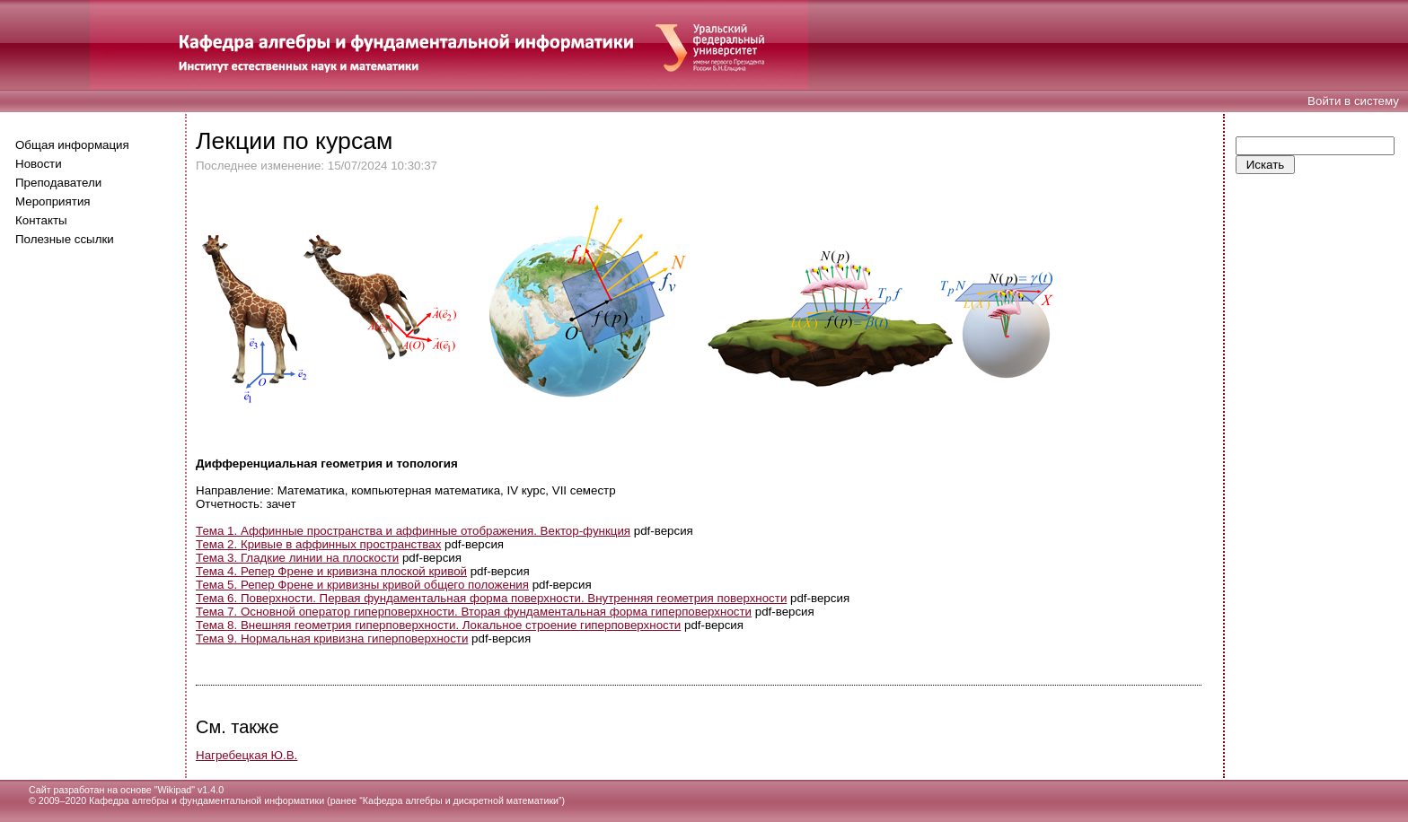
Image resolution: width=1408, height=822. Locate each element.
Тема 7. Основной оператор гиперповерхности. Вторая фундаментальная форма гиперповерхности (474, 611)
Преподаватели (58, 182)
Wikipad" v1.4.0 (190, 789)
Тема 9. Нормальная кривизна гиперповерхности (332, 638)
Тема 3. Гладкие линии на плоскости (297, 557)
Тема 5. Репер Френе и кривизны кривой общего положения (362, 584)
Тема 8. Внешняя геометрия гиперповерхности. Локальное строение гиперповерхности (438, 625)
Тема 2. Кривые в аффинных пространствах (318, 544)
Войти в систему (1353, 101)
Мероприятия (53, 201)
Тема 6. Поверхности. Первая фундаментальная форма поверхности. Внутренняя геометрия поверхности (491, 598)
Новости (38, 164)
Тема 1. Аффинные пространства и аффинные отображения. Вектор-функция (413, 531)
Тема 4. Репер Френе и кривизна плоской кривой (331, 571)
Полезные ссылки (64, 239)
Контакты (41, 220)
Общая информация (72, 145)
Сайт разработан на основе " (93, 789)
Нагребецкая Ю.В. (246, 755)
